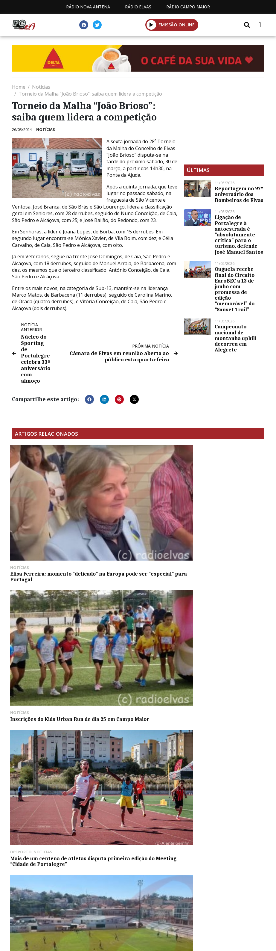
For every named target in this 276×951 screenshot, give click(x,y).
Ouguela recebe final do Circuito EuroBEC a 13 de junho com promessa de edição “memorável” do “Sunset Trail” (234, 289)
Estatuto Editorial (39, 890)
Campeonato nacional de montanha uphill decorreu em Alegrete (236, 338)
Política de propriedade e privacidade (216, 890)
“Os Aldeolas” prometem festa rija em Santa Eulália (50, 766)
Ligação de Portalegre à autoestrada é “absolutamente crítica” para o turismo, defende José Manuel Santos (239, 234)
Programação (95, 890)
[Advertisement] (224, 121)
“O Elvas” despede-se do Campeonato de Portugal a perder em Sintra (45, 589)
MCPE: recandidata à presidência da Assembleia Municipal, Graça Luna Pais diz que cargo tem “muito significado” (221, 594)
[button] (151, 25)
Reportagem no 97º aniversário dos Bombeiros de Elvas (239, 194)
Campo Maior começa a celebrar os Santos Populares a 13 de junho (51, 685)
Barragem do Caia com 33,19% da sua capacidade (135, 586)
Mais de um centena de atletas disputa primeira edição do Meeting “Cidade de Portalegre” (223, 504)
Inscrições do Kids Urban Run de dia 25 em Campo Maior (134, 502)
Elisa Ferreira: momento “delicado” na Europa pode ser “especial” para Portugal (49, 504)
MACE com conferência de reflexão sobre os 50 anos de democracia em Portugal (219, 685)
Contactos (142, 890)
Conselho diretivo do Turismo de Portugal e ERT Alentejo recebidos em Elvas (134, 685)
